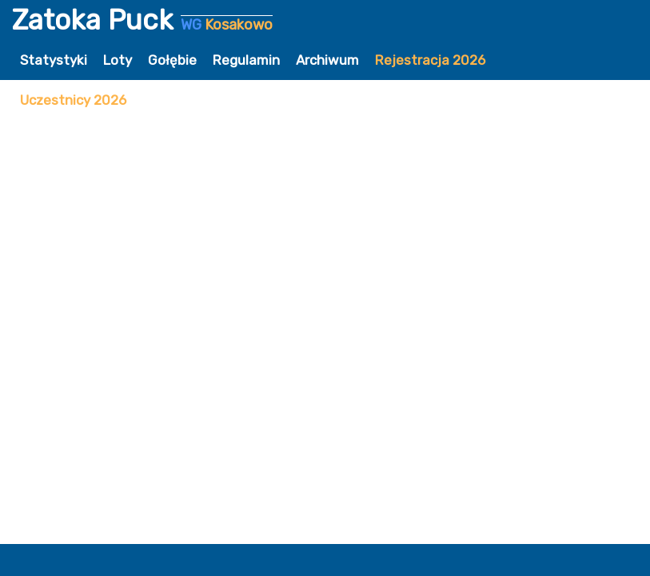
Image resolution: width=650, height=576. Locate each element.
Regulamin (246, 60)
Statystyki (53, 60)
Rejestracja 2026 (430, 60)
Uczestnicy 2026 (73, 100)
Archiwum (327, 60)
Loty (117, 60)
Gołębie (172, 60)
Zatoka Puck (142, 20)
